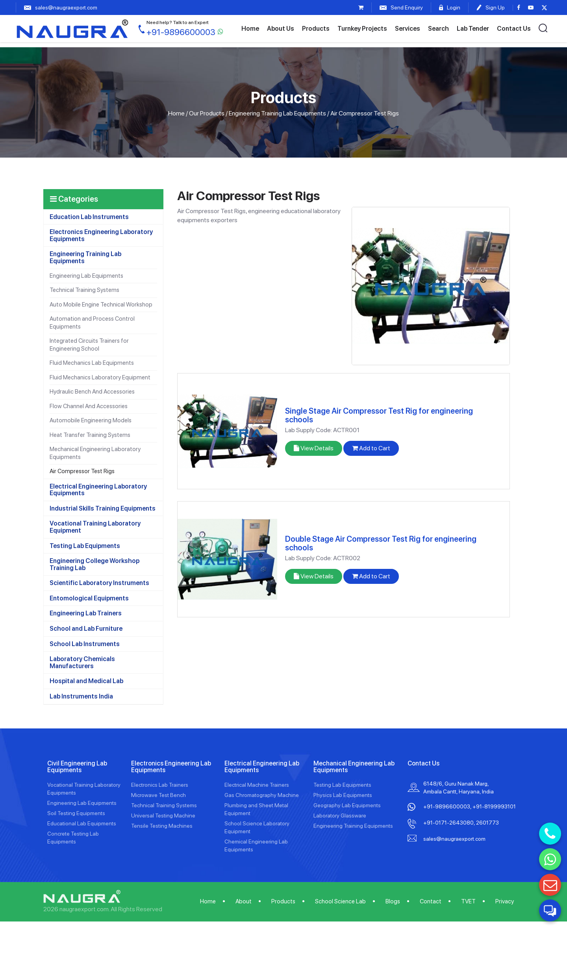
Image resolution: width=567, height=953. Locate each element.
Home (250, 28)
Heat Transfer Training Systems (90, 434)
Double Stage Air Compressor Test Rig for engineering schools (380, 543)
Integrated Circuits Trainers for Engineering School (89, 344)
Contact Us (514, 28)
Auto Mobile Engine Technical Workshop (101, 304)
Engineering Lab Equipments (86, 275)
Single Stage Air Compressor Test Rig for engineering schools (379, 415)
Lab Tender (473, 28)
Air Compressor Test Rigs (82, 471)
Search (438, 28)
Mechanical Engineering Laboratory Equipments (95, 453)
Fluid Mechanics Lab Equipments (92, 362)
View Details (314, 448)
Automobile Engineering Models (91, 420)
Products (316, 28)
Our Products (206, 113)
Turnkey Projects (362, 28)
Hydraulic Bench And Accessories (92, 391)
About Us (280, 28)
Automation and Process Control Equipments (92, 322)
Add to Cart (371, 448)
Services (407, 28)
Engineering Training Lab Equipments (277, 113)
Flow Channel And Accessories (89, 406)
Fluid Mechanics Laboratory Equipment (100, 377)
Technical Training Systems (84, 290)
